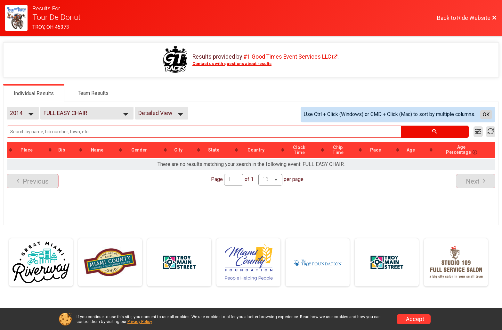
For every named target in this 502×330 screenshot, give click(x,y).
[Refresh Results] (490, 131)
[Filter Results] (478, 131)
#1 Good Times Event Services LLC (287, 57)
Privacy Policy (139, 321)
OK (486, 114)
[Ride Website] (18, 18)
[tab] (33, 93)
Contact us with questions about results (231, 63)
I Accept (413, 319)
